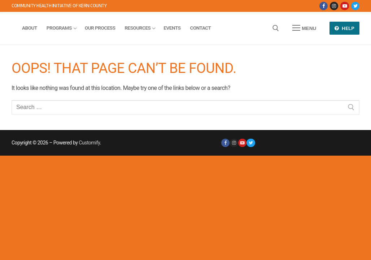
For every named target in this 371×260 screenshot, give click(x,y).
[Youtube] (344, 6)
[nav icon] (304, 28)
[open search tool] (275, 28)
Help (345, 28)
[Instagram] (334, 6)
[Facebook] (323, 6)
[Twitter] (355, 6)
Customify (89, 143)
